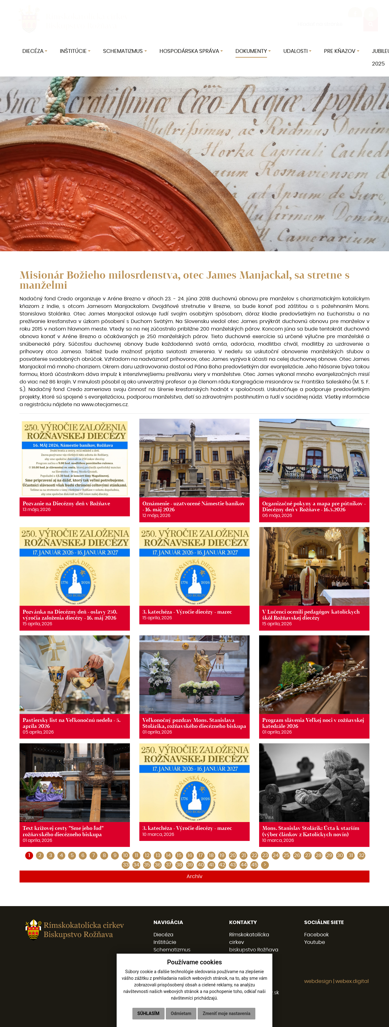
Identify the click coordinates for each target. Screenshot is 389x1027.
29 (329, 855)
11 (136, 855)
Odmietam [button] (181, 1013)
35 (147, 864)
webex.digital (352, 981)
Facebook (316, 934)
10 (125, 855)
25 (286, 855)
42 (222, 864)
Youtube (314, 942)
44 (244, 864)
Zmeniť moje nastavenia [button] (226, 1013)
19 (222, 855)
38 (179, 864)
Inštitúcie (165, 942)
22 (254, 855)
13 (158, 855)
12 (147, 855)
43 (233, 864)
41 (211, 864)
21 (243, 855)
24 (276, 855)
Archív (194, 876)
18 (211, 855)
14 (168, 855)
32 (361, 855)
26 (297, 855)
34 (136, 864)
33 (126, 864)
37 (168, 864)
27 (308, 855)
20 (233, 855)
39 (190, 864)
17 (201, 855)
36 (158, 864)
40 (201, 864)
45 (254, 864)
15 (179, 855)
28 (319, 855)
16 (190, 855)
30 (340, 855)
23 (265, 855)
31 (351, 855)
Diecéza (163, 934)
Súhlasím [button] (148, 1013)
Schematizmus (172, 949)
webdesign (318, 981)
